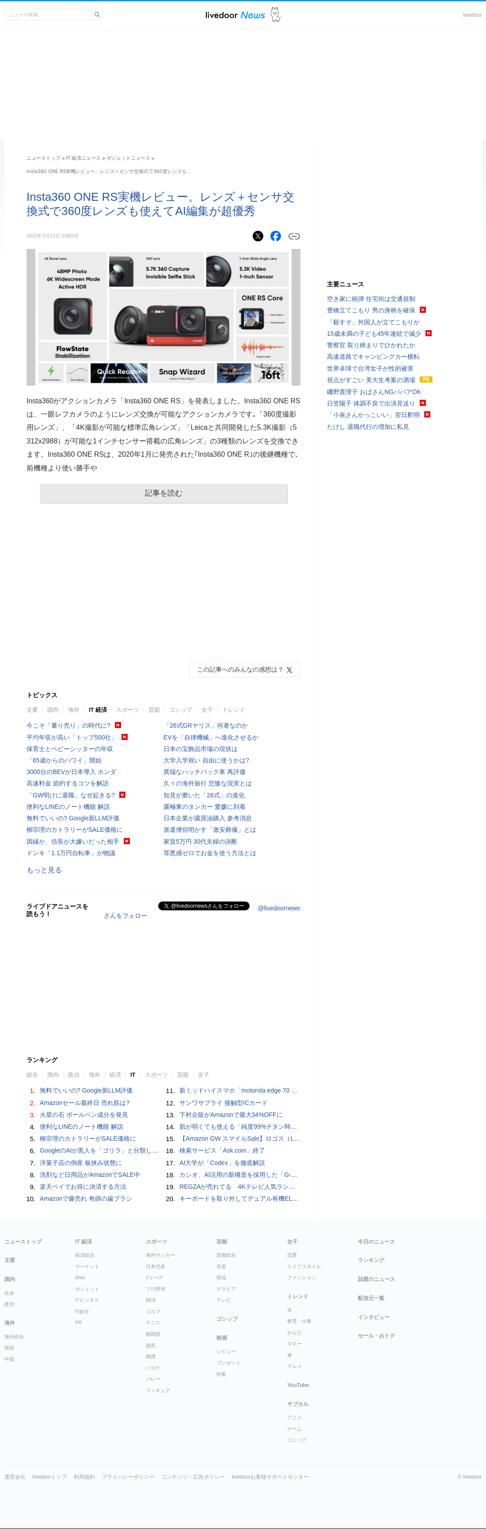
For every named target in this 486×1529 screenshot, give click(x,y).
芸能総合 (226, 1255)
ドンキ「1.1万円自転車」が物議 (71, 853)
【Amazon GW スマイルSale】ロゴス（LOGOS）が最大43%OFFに (273, 1138)
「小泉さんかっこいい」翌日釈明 (373, 414)
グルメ (294, 1366)
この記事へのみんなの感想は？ (240, 669)
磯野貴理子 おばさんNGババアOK (374, 391)
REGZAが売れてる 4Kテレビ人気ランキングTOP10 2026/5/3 (268, 1186)
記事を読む (163, 493)
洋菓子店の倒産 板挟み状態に (81, 1162)
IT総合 (82, 1311)
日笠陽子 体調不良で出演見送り (371, 403)
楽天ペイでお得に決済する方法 (83, 1186)
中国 (9, 1359)
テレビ (223, 1300)
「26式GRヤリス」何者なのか (205, 725)
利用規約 (84, 1477)
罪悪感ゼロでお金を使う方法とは (209, 853)
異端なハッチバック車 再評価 (204, 771)
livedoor (472, 15)
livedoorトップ (49, 1477)
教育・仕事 (299, 1321)
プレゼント (228, 1362)
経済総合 (85, 1255)
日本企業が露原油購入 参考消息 (207, 818)
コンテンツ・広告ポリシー (193, 1477)
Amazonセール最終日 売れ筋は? (84, 1102)
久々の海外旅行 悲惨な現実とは (207, 783)
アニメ (294, 1417)
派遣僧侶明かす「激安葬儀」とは (209, 829)
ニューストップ (44, 158)
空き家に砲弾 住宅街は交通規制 (371, 298)
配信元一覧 (371, 1298)
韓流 (221, 1277)
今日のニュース (376, 1242)
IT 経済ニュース (83, 158)
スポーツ (127, 709)
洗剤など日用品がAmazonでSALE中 (90, 1174)
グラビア (226, 1289)
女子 (207, 709)
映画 (221, 1338)
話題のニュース (376, 1279)
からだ (294, 1332)
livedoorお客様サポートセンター (270, 1477)
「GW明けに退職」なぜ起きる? (71, 795)
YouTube (298, 1385)
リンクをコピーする (294, 236)
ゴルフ (153, 1311)
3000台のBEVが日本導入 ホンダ (71, 771)
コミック (297, 1440)
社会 (9, 1293)
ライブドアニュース (235, 15)
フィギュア (158, 1390)
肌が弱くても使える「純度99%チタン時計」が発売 (250, 1126)
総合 (32, 1074)
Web (80, 1277)
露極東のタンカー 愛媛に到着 (204, 806)
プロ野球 (155, 1289)
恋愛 (292, 1255)
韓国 (9, 1347)
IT (133, 1074)
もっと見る (44, 870)
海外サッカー (160, 1255)
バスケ (153, 1368)
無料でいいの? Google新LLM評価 (73, 818)
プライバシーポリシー (128, 1477)
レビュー (226, 1351)
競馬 (151, 1345)
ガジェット (87, 1289)
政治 (74, 1074)
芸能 (154, 709)
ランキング (371, 1260)
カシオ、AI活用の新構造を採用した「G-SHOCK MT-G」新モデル (270, 1174)
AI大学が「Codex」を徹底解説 (222, 1162)
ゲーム (294, 1428)
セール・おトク (376, 1336)
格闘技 (153, 1334)
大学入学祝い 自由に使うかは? (206, 760)
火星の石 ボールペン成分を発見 (84, 1114)
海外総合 (14, 1336)
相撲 (151, 1356)
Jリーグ (154, 1277)
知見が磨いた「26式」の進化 (204, 795)
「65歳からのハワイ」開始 (64, 760)
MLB (151, 1300)
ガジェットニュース (128, 158)
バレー (153, 1379)
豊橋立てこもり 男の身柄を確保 (371, 310)
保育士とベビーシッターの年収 (70, 748)
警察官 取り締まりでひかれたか (371, 345)
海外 (74, 709)
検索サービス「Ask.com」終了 (222, 1150)
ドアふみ (276, 15)
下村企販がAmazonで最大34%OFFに (230, 1114)
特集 (221, 1374)
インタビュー (374, 1317)
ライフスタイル (304, 1266)
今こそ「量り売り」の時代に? (68, 725)
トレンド (233, 709)
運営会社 (15, 1477)
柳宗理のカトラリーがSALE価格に (75, 829)
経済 (115, 1074)
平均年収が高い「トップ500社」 (72, 737)
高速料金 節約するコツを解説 (68, 783)
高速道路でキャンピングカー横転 (373, 356)
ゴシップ (180, 709)
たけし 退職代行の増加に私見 (368, 426)
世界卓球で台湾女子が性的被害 (370, 368)
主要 (32, 709)
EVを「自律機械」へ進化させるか (210, 737)
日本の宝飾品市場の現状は (200, 748)
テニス (153, 1322)
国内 (53, 709)
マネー (294, 1343)
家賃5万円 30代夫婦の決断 (200, 841)
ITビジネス (87, 1300)
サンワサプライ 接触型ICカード (223, 1102)
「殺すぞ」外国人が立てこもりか (373, 322)
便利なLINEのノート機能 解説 (68, 806)
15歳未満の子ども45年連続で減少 (374, 333)
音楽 (221, 1266)
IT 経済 (98, 709)
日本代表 (155, 1266)
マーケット (87, 1266)
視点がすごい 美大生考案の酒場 (371, 379)
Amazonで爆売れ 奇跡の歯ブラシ (86, 1198)
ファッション (301, 1277)
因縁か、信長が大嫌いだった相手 (73, 841)
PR (78, 1322)
